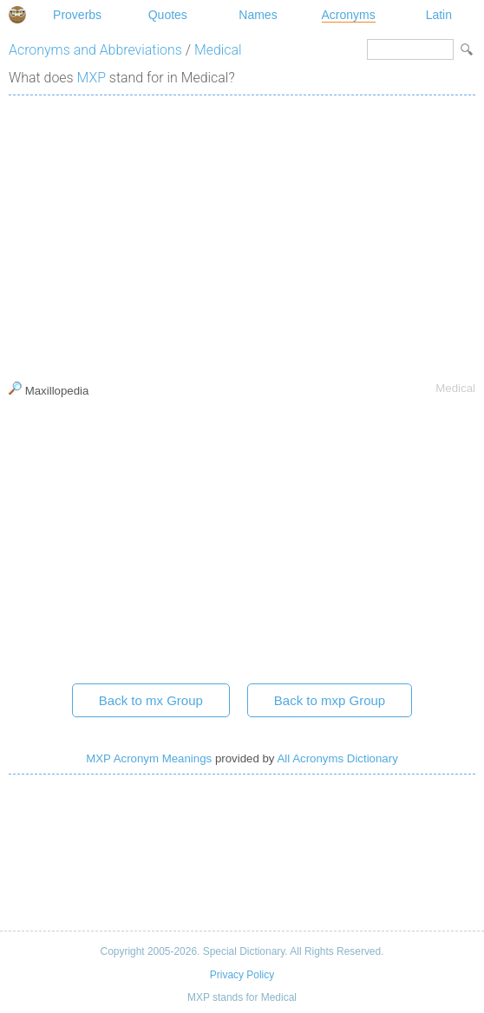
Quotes (167, 15)
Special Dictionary (17, 14)
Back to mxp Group (329, 700)
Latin (439, 15)
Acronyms (349, 15)
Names (258, 15)
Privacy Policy (242, 975)
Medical (218, 50)
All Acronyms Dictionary (337, 758)
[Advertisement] (242, 234)
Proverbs (77, 15)
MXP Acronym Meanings (149, 758)
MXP (91, 77)
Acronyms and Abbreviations (95, 50)
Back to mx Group (151, 700)
